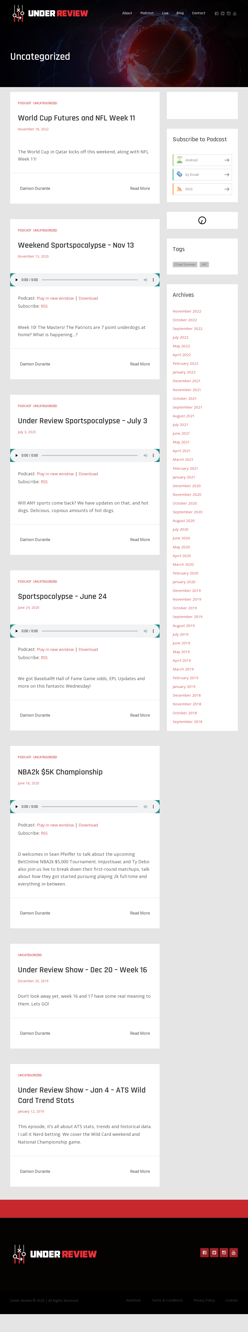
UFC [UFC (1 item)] (205, 264)
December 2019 (187, 589)
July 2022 (181, 337)
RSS (44, 305)
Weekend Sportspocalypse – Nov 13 (80, 244)
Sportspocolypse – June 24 (65, 605)
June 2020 (182, 537)
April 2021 (182, 450)
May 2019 (181, 650)
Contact (198, 13)
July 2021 (181, 424)
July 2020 (181, 528)
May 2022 (181, 346)
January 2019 (184, 685)
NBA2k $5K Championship (63, 780)
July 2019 (181, 633)
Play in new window (57, 297)
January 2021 (184, 476)
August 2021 (184, 415)
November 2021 (187, 389)
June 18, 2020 (28, 791)
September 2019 (187, 615)
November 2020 (187, 494)
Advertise (133, 1318)
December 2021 (187, 380)
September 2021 (187, 406)
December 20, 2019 (33, 999)
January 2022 (184, 372)
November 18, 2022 (33, 129)
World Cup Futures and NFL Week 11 (82, 117)
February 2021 (186, 467)
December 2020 (187, 485)
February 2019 (186, 676)
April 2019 (182, 659)
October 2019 (185, 607)
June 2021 (182, 433)
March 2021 (183, 459)
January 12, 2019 (31, 1129)
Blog (180, 13)
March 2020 (183, 563)
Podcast (147, 13)
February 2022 (186, 363)
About (127, 13)
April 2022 (182, 354)
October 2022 (185, 319)
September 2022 (187, 328)
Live (165, 13)
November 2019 (187, 598)
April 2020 (182, 555)
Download (92, 297)
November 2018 (187, 703)
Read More (140, 188)
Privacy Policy (204, 1318)
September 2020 (187, 511)
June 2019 (182, 642)
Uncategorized (45, 103)
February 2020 (186, 572)
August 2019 (184, 624)
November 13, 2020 (33, 255)
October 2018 (185, 711)
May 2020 (181, 546)
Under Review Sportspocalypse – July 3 (84, 425)
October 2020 (185, 502)
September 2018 (187, 720)
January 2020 (184, 581)
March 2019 (183, 668)
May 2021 (181, 441)
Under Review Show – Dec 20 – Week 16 (82, 983)
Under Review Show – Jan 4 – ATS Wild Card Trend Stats (78, 1113)
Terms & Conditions (167, 1318)
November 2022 (187, 311)
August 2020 (184, 520)
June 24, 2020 (28, 616)
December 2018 (187, 694)
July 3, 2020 (27, 441)
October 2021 (185, 398)
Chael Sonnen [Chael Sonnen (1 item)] (185, 264)
